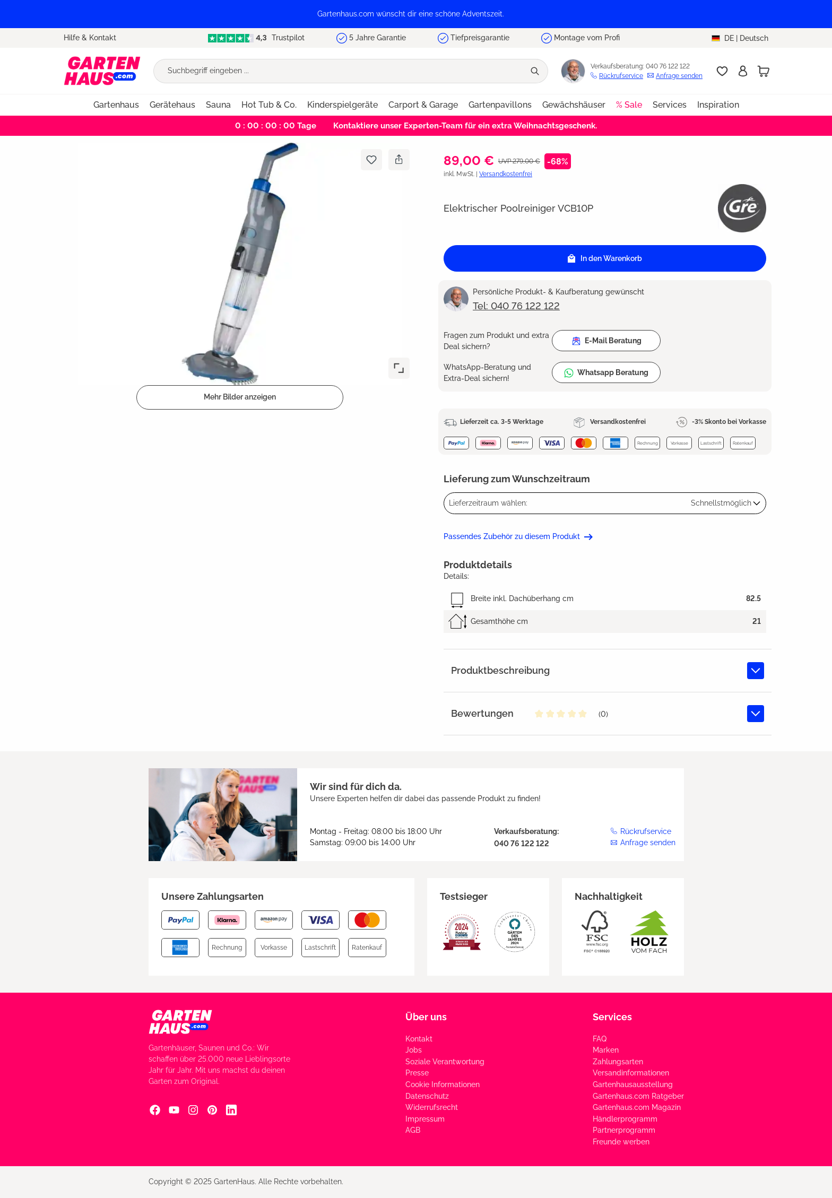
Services (612, 1016)
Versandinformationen (631, 1073)
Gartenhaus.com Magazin (637, 1107)
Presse (417, 1073)
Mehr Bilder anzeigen (240, 397)
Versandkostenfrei (505, 174)
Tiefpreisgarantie (479, 37)
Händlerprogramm (625, 1119)
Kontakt (418, 1039)
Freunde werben (621, 1142)
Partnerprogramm (624, 1130)
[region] (416, 14)
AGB (412, 1130)
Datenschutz (427, 1096)
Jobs (413, 1050)
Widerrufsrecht (431, 1107)
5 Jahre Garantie (377, 37)
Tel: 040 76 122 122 (516, 305)
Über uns (426, 1016)
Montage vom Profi (587, 37)
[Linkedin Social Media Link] (231, 1110)
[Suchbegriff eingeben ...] (339, 71)
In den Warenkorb (605, 258)
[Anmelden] (743, 71)
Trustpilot (256, 37)
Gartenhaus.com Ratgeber (638, 1096)
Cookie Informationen (442, 1084)
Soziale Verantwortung (444, 1061)
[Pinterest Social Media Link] (212, 1110)
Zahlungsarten (618, 1061)
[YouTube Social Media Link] (174, 1110)
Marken (606, 1050)
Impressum (425, 1119)
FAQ (599, 1039)
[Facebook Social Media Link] (155, 1110)
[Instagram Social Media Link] (193, 1110)
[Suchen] (536, 71)
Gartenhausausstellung (633, 1084)
